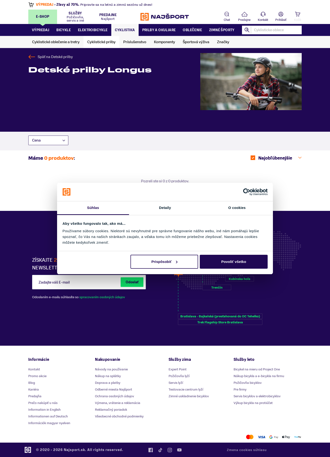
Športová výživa (196, 42)
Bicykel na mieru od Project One (257, 369)
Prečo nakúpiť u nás (43, 403)
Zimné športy (222, 30)
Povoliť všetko (233, 262)
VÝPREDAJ (44, 4)
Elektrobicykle (93, 30)
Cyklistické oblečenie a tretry (56, 42)
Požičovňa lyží (179, 376)
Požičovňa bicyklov (248, 382)
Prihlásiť (280, 20)
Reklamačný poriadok (111, 409)
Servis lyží (176, 382)
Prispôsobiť (164, 262)
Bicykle (63, 30)
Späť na (55, 56)
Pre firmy (240, 389)
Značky (223, 42)
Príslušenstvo (134, 42)
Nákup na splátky (108, 376)
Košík (297, 20)
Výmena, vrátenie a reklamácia (117, 403)
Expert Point (178, 369)
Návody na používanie (111, 369)
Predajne (244, 20)
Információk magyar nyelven (49, 423)
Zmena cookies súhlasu (247, 450)
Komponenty (164, 42)
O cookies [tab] (237, 208)
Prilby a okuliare (159, 30)
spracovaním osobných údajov (102, 297)
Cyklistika (125, 30)
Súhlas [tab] (93, 208)
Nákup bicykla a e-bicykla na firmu (259, 376)
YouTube (179, 450)
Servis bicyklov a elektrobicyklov (257, 396)
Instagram (170, 450)
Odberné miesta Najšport (113, 389)
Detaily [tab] (165, 208)
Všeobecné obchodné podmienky (119, 416)
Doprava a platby (107, 382)
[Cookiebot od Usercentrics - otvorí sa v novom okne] (247, 192)
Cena (36, 140)
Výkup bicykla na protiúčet (253, 403)
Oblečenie (192, 30)
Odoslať (132, 282)
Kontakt (263, 20)
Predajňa (34, 396)
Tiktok (160, 450)
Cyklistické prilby (101, 42)
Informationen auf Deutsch (48, 416)
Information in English (44, 409)
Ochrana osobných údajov (114, 396)
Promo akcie (37, 376)
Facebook (150, 450)
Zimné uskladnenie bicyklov (189, 396)
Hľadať (247, 30)
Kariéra (33, 389)
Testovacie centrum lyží (186, 389)
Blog (31, 382)
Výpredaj (40, 30)
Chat (227, 20)
